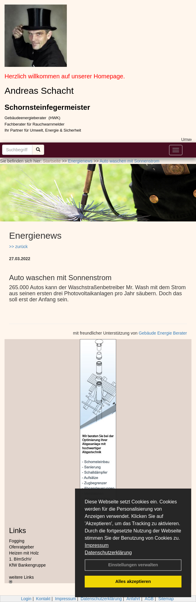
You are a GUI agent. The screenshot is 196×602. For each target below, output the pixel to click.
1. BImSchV (20, 559)
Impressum (97, 545)
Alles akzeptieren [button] (133, 581)
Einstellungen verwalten (133, 564)
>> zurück (18, 246)
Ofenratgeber (21, 547)
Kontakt (43, 598)
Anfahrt (133, 598)
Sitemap (166, 598)
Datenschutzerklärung (108, 552)
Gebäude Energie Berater (163, 333)
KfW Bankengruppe (27, 565)
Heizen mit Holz (24, 553)
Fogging (16, 540)
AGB (149, 598)
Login (26, 598)
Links (17, 530)
